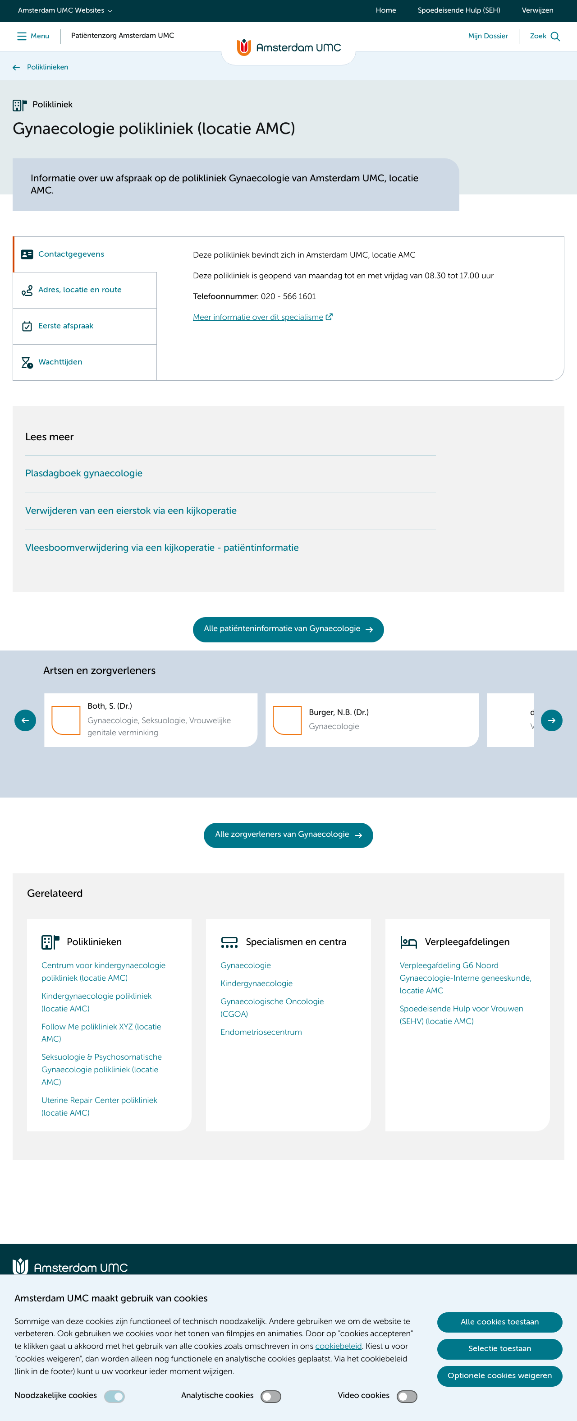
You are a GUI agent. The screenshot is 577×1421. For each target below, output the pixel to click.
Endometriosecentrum (261, 1033)
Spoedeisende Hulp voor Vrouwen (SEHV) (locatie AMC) (461, 1016)
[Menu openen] (31, 36)
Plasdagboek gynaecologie (83, 474)
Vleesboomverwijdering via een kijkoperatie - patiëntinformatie (162, 548)
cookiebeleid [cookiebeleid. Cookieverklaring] (339, 1347)
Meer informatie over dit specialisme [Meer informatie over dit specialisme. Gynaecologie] (258, 318)
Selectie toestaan (499, 1349)
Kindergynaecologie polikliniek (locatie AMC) (96, 1003)
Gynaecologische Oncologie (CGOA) (272, 1008)
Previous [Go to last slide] (25, 720)
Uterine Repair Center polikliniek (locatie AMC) (99, 1107)
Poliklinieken (48, 67)
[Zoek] (547, 36)
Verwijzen (538, 10)
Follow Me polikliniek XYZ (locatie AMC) (101, 1034)
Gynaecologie (245, 966)
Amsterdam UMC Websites (61, 10)
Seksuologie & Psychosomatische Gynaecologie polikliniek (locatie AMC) (101, 1070)
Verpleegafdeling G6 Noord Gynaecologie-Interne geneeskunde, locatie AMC (466, 979)
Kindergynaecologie (256, 984)
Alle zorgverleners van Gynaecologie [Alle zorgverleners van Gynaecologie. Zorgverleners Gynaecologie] (282, 835)
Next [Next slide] (552, 720)
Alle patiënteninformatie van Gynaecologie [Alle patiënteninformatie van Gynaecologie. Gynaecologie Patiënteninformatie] (282, 629)
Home (386, 10)
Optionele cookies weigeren (500, 1376)
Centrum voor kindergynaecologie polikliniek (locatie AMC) (103, 972)
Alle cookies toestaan (500, 1322)
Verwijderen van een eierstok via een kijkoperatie (131, 511)
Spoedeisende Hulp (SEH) (459, 10)
